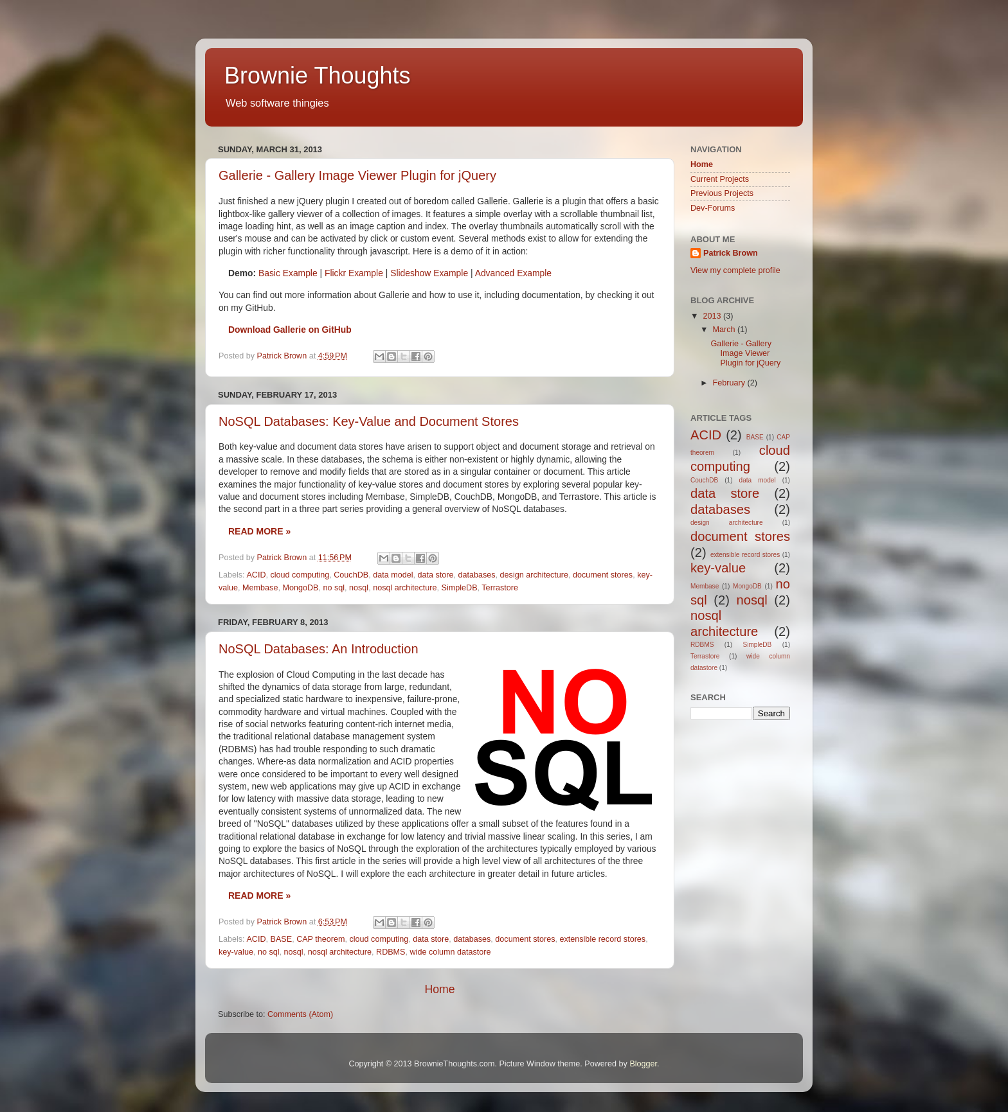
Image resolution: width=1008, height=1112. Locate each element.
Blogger (643, 1063)
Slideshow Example (429, 273)
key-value (236, 952)
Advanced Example (513, 273)
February (730, 382)
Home (439, 989)
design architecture (534, 574)
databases (476, 574)
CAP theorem (320, 939)
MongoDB (300, 587)
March (725, 329)
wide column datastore (450, 952)
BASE (281, 939)
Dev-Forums (712, 208)
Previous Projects (721, 193)
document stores (603, 574)
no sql (334, 587)
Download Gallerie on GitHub (290, 329)
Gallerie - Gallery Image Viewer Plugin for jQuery (357, 175)
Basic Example (288, 273)
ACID (256, 574)
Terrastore (500, 587)
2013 (713, 316)
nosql (358, 587)
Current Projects (719, 179)
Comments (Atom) (300, 1014)
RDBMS (390, 952)
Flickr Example (354, 273)
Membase (260, 587)
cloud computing (300, 574)
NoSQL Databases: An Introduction (319, 649)
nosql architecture (405, 587)
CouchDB (351, 574)
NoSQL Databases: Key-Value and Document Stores (369, 421)
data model (393, 574)
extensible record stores (602, 939)
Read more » (259, 531)
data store (435, 574)
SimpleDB (460, 587)
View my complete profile (735, 270)
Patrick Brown (730, 253)
